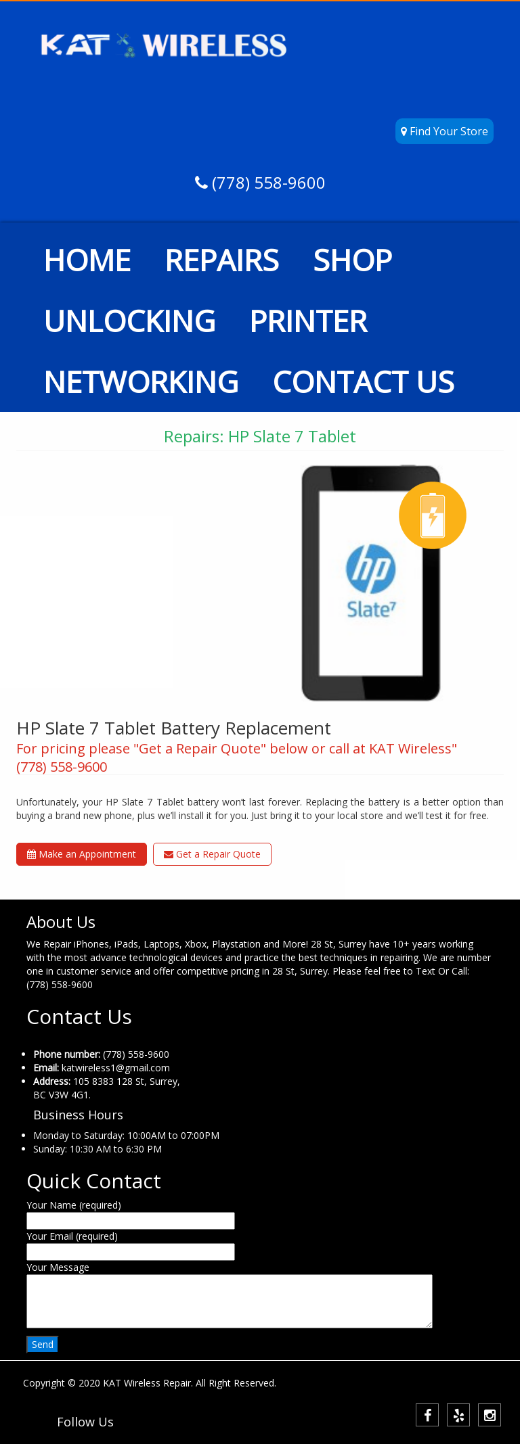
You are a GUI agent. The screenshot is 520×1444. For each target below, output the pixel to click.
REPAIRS (222, 259)
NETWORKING (140, 381)
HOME (87, 259)
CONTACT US (363, 381)
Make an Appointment (81, 853)
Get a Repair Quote (212, 853)
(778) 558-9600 (267, 182)
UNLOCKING (129, 320)
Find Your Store (444, 131)
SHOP (352, 259)
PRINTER (308, 320)
